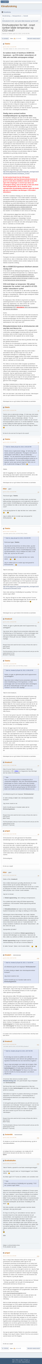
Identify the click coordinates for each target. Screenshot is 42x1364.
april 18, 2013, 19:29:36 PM (9, 1044)
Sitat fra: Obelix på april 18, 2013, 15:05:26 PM (18, 447)
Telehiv (7, 44)
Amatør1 (8, 955)
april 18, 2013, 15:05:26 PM (9, 410)
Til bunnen (5, 38)
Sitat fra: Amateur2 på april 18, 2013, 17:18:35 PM (19, 962)
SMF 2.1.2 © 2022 (16, 1362)
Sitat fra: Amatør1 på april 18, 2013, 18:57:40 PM (19, 1051)
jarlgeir (7, 831)
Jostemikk (9, 1134)
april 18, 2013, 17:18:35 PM (9, 765)
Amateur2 (8, 619)
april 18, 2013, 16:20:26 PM (9, 663)
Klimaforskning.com (9, 1080)
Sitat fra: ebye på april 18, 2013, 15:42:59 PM (18, 538)
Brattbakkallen (10, 1160)
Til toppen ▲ (27, 1360)
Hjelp (13, 1360)
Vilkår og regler (19, 1360)
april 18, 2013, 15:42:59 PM (9, 491)
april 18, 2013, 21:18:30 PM (9, 1163)
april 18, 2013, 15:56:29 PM (9, 621)
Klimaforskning (9, 6)
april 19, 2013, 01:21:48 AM (9, 1255)
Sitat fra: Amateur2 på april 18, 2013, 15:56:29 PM (19, 670)
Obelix (7, 407)
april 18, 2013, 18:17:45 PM (9, 834)
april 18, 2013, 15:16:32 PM (9, 442)
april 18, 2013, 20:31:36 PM (9, 1137)
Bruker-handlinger (33, 38)
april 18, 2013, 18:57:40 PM (9, 958)
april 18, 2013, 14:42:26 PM (9, 46)
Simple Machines (26, 1362)
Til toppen (5, 1348)
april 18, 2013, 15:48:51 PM (9, 531)
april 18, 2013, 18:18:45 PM (9, 875)
